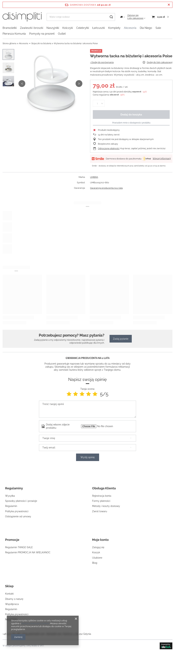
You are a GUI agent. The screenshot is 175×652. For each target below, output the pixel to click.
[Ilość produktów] (97, 103)
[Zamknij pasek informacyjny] (169, 5)
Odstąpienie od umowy (18, 516)
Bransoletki (10, 27)
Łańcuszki (98, 27)
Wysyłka (10, 495)
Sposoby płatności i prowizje (21, 501)
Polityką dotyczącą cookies (35, 623)
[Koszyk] (160, 17)
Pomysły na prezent (42, 33)
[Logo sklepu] (22, 17)
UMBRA (94, 177)
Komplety (114, 27)
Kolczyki (67, 27)
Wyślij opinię (87, 457)
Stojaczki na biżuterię (41, 43)
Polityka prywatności (16, 511)
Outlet (62, 33)
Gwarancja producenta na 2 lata (106, 188)
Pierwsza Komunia (14, 33)
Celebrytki (82, 27)
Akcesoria (130, 27)
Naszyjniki (52, 27)
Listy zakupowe (135, 18)
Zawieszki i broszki (31, 27)
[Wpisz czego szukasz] (81, 17)
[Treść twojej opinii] (87, 409)
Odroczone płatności (108, 148)
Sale (158, 27)
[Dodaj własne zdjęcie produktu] (107, 426)
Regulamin (11, 506)
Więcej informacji (162, 158)
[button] (21, 83)
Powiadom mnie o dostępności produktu (131, 123)
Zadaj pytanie (120, 338)
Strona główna (9, 43)
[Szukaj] (111, 17)
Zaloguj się (133, 15)
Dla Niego (146, 27)
